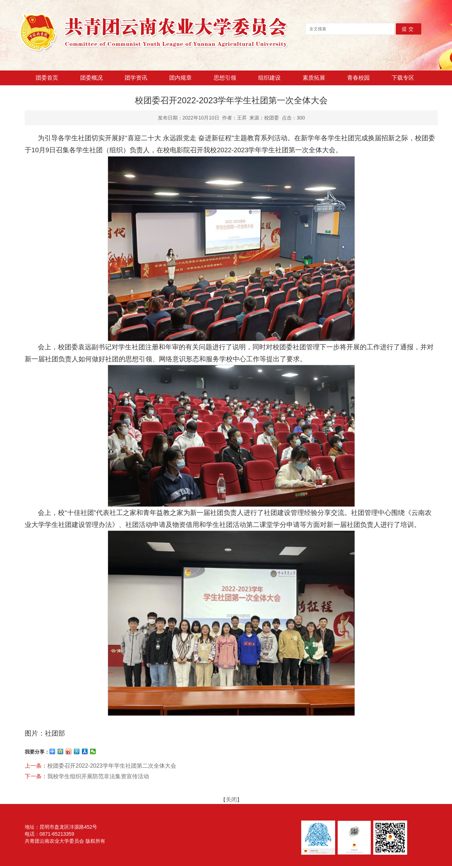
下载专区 (403, 78)
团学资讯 (136, 78)
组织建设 (269, 78)
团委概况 (91, 78)
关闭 (231, 800)
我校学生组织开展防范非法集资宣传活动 (98, 776)
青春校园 (358, 78)
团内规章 (180, 78)
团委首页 (47, 78)
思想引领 (225, 78)
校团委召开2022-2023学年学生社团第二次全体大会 (111, 766)
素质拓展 (314, 78)
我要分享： (37, 752)
